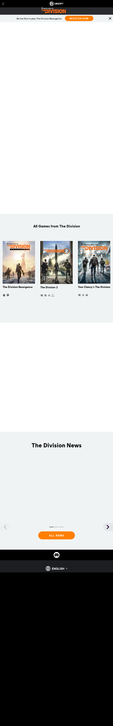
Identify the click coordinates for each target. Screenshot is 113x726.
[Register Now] (79, 18)
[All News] (56, 535)
